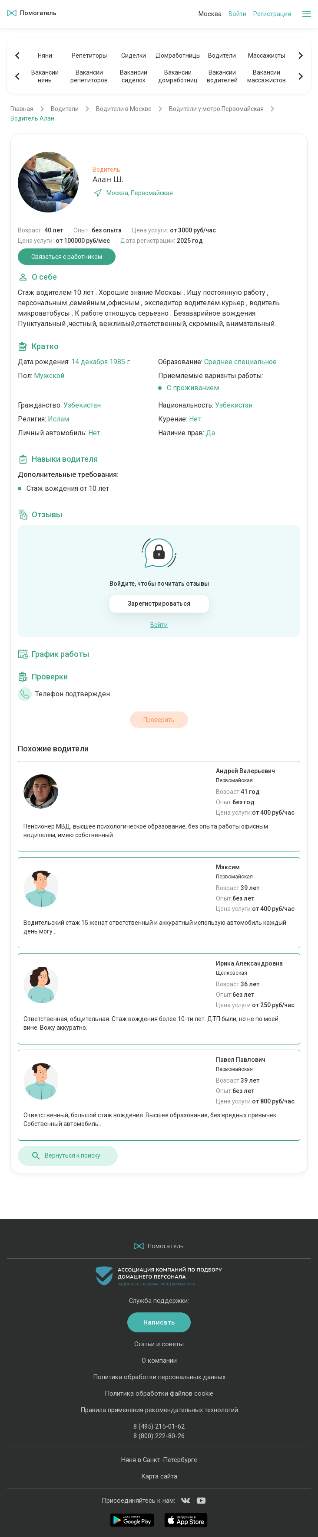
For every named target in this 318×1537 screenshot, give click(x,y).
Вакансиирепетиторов (89, 76)
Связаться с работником (66, 256)
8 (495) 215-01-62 (159, 1426)
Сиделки (133, 55)
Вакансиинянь (45, 76)
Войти (237, 14)
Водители (222, 55)
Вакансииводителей (222, 76)
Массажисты (266, 55)
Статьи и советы (159, 1344)
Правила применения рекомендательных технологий (159, 1410)
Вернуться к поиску (65, 1156)
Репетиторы (89, 55)
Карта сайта (159, 1476)
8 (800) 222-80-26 (159, 1436)
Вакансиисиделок (133, 76)
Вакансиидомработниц (178, 76)
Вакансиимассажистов (266, 76)
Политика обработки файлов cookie (159, 1393)
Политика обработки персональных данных (159, 1377)
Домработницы (178, 55)
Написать (159, 1322)
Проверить (159, 719)
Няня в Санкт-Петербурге (159, 1460)
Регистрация (272, 14)
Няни (45, 55)
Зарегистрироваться (159, 603)
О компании (159, 1360)
